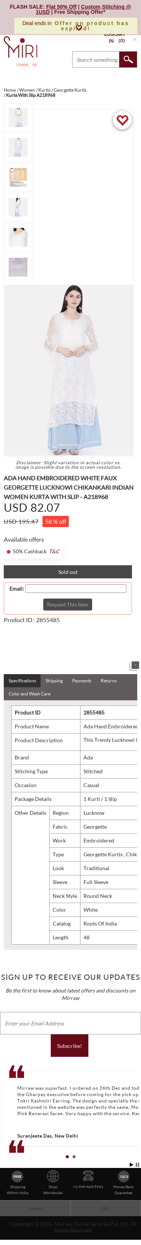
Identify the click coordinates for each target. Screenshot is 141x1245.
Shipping (54, 680)
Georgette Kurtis (103, 854)
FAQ (105, 1208)
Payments (81, 680)
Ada (88, 757)
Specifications (22, 680)
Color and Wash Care (29, 694)
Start (131, 1165)
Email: (16, 588)
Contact (35, 1208)
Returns (109, 680)
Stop (137, 1165)
